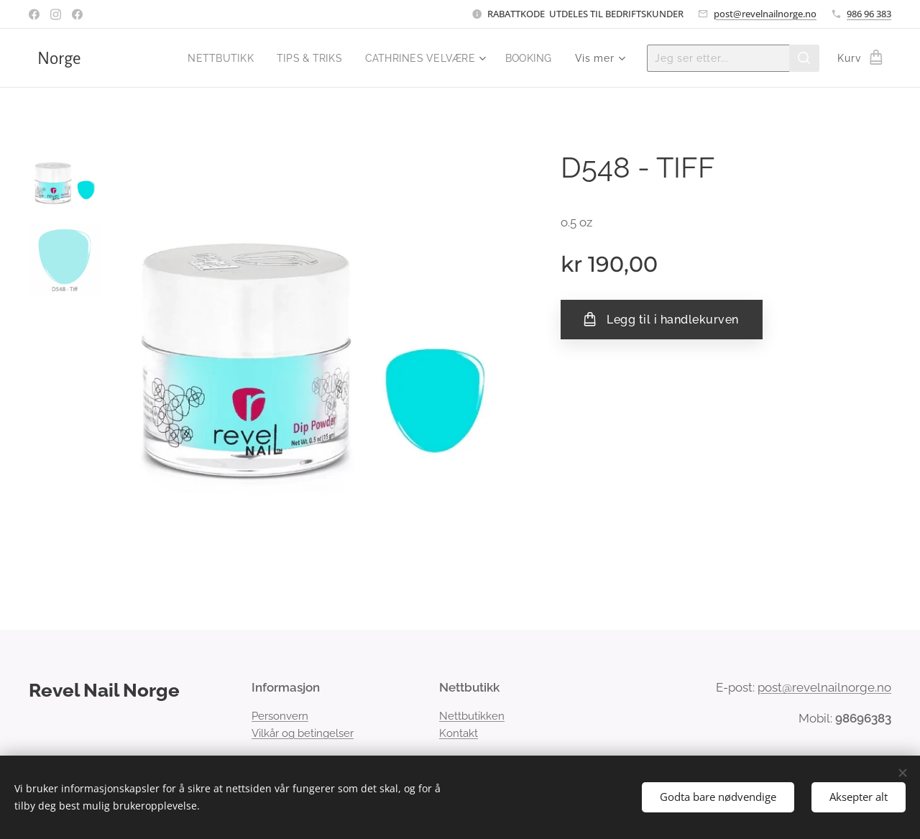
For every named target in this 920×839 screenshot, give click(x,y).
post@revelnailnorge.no (765, 13)
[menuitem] (211, 58)
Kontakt (458, 733)
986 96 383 (869, 13)
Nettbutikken (472, 716)
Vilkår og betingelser (303, 733)
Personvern (280, 716)
